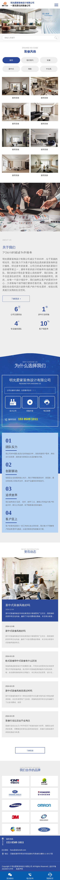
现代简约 (29, 60)
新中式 (11, 69)
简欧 (30, 69)
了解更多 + (16, 299)
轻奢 (48, 60)
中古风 (48, 69)
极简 (11, 60)
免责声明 (19, 869)
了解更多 (30, 751)
